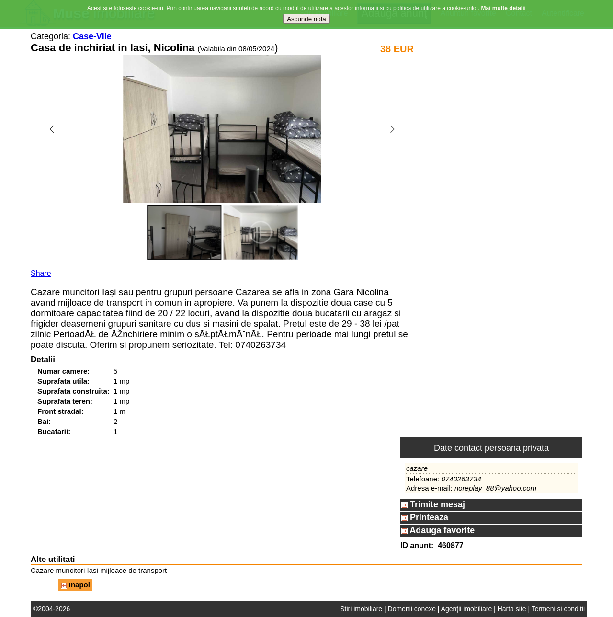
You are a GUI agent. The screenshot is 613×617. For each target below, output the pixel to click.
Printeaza (424, 517)
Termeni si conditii (558, 609)
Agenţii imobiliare (466, 609)
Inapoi (75, 585)
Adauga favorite (438, 530)
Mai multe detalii (503, 8)
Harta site (512, 609)
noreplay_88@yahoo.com (495, 488)
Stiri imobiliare (361, 609)
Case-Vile (92, 36)
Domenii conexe (412, 609)
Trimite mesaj (433, 504)
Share (41, 273)
